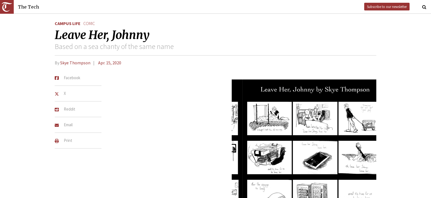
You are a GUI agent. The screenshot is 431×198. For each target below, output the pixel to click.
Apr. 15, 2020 (109, 62)
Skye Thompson (75, 62)
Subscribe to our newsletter (387, 6)
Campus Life (68, 23)
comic (89, 23)
